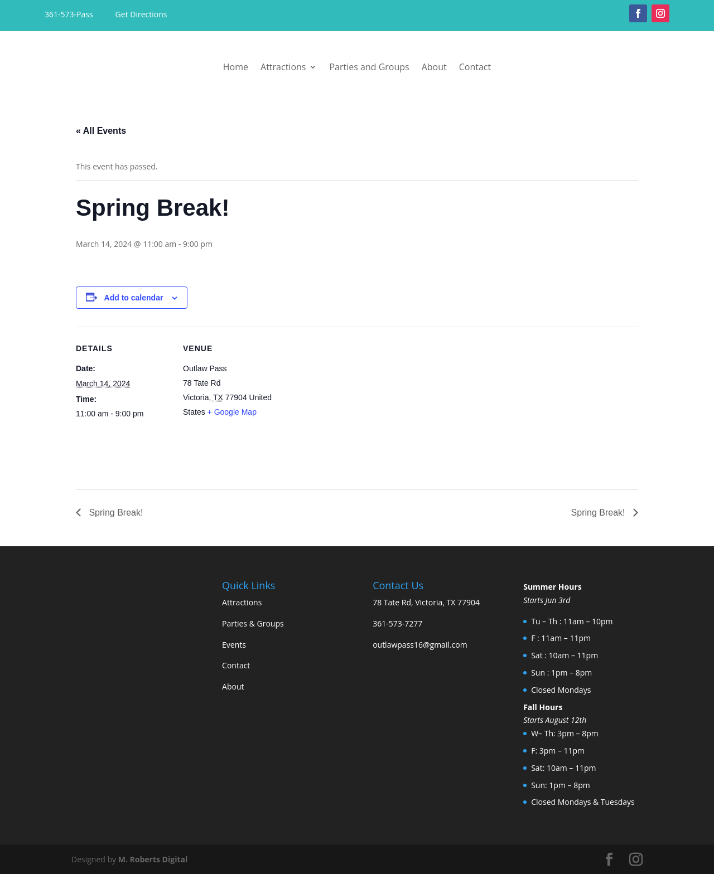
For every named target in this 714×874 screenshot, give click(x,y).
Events (234, 644)
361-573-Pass (70, 14)
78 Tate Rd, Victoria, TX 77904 (426, 602)
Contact (475, 67)
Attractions (283, 67)
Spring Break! (114, 512)
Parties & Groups (253, 623)
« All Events (101, 130)
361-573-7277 (397, 623)
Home (235, 67)
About (434, 67)
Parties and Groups (369, 67)
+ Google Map (232, 411)
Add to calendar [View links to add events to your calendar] (133, 297)
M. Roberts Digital (153, 859)
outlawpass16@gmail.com (420, 644)
